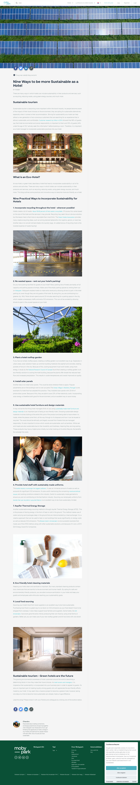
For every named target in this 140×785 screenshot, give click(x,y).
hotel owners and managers (63, 682)
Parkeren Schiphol (19, 774)
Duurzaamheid (75, 760)
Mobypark (18, 290)
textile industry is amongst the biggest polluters (31, 488)
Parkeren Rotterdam (90, 774)
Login (135, 3)
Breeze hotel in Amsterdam (48, 521)
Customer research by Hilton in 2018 (50, 120)
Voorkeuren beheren (121, 777)
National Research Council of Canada (40, 370)
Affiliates (73, 762)
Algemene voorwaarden (123, 781)
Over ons (73, 750)
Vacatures (74, 756)
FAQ (91, 752)
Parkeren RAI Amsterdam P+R (49, 774)
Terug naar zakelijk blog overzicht (25, 75)
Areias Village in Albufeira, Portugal (64, 388)
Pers (72, 758)
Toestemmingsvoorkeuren (78, 768)
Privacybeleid (109, 781)
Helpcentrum (75, 754)
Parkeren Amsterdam (33, 774)
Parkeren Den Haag (77, 774)
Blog (72, 752)
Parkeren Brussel (64, 774)
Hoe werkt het (94, 750)
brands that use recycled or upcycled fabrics (27, 500)
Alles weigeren (121, 773)
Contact (134, 781)
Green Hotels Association (66, 217)
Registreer (127, 3)
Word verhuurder (108, 3)
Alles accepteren (121, 768)
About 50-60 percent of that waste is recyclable (47, 211)
